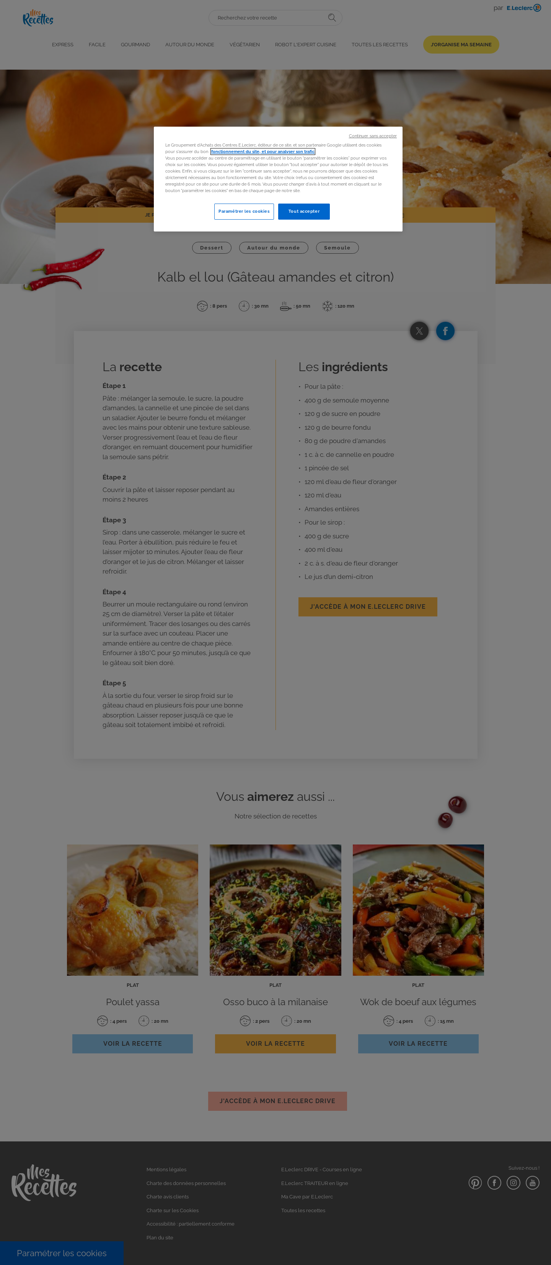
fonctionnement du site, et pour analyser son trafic (263, 151)
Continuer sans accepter (373, 136)
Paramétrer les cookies (244, 211)
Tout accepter (304, 211)
